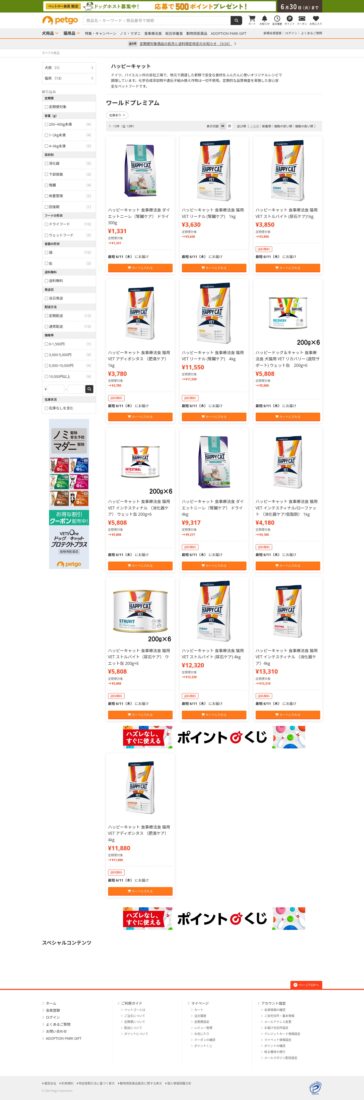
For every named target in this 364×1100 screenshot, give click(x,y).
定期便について (134, 1022)
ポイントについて (136, 1034)
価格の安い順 (283, 126)
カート (198, 1010)
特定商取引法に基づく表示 (97, 1083)
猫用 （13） (54, 78)
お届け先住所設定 (276, 1028)
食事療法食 (153, 33)
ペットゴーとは (134, 1010)
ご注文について (134, 1016)
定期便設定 (201, 1022)
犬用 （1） (53, 67)
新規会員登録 (272, 33)
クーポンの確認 (204, 1040)
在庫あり (117, 115)
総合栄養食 (174, 33)
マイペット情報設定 (277, 1040)
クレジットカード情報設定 (282, 1034)
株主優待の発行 (274, 1052)
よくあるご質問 (311, 33)
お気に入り (201, 1034)
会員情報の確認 (274, 1010)
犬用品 (48, 33)
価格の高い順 (304, 126)
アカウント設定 (273, 1003)
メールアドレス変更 (277, 1022)
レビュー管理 (203, 1028)
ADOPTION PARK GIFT (228, 33)
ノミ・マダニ (130, 33)
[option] (182, 6)
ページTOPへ (306, 985)
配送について (133, 1028)
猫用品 (70, 33)
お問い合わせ (56, 1031)
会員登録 (53, 1010)
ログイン (291, 33)
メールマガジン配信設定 (280, 1058)
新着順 (266, 126)
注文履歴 (200, 1016)
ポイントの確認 (274, 1046)
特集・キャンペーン (100, 33)
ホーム (51, 1003)
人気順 (254, 126)
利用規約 (68, 1083)
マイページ (200, 1003)
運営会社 (50, 1083)
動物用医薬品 (196, 33)
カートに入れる (140, 268)
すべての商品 (51, 53)
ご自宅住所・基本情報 (279, 1016)
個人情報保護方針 (179, 1083)
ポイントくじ (203, 1046)
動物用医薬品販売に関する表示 (141, 1083)
